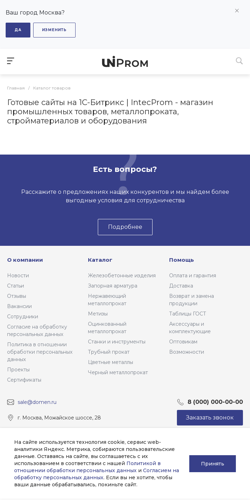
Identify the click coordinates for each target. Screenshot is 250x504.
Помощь (181, 259)
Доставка (181, 286)
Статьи (15, 286)
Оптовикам (183, 341)
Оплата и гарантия (192, 275)
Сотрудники (22, 316)
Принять (212, 463)
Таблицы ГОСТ (187, 314)
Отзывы (16, 296)
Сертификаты (24, 380)
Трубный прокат (109, 352)
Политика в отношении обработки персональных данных (39, 352)
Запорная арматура (112, 286)
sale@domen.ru (37, 402)
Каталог (100, 259)
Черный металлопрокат (118, 372)
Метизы (98, 314)
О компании (25, 259)
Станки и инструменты (116, 341)
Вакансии (19, 306)
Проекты (18, 369)
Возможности (186, 352)
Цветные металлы (110, 362)
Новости (18, 275)
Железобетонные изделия (122, 275)
